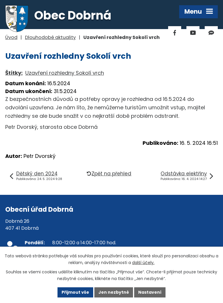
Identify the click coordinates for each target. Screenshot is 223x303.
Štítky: (14, 72)
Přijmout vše (75, 292)
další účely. (143, 262)
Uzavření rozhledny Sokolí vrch (64, 72)
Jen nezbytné (113, 292)
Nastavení (149, 292)
